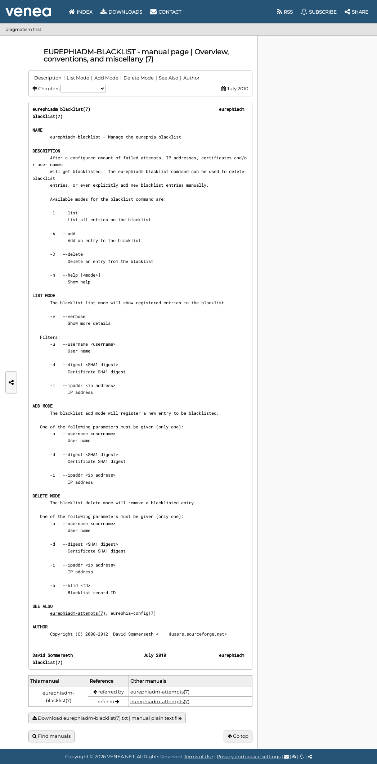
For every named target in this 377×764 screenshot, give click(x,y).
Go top (238, 736)
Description (48, 78)
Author (191, 78)
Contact (165, 12)
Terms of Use (198, 756)
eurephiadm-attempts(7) (78, 613)
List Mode (78, 78)
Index (81, 12)
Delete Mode (139, 78)
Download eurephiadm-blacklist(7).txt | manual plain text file (107, 718)
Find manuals (51, 736)
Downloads (121, 12)
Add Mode (106, 78)
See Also (168, 78)
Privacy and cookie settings (248, 756)
